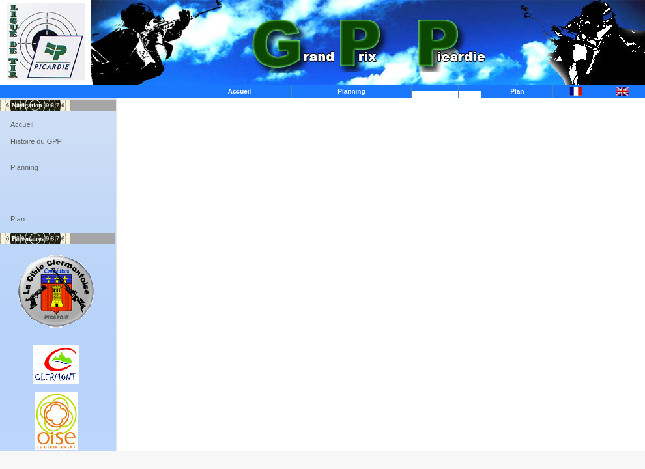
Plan (517, 91)
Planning (351, 91)
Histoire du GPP (36, 141)
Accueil (239, 91)
